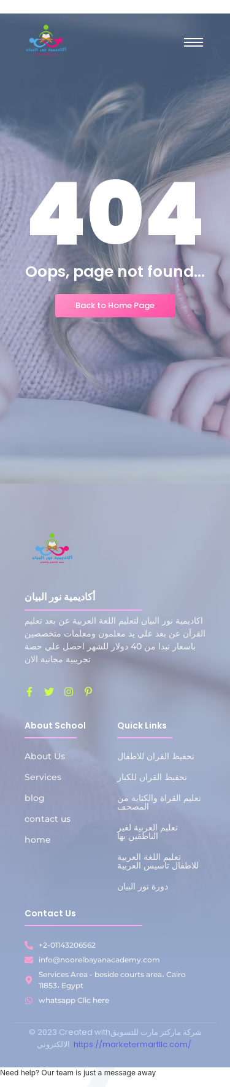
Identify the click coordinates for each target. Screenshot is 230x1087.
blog (35, 797)
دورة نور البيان (142, 886)
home (38, 839)
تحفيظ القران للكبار (152, 777)
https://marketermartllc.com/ (133, 1044)
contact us (48, 818)
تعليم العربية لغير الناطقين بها (147, 831)
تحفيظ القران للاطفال (155, 756)
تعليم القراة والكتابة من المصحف (159, 802)
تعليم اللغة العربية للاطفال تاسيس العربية (158, 861)
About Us (45, 756)
